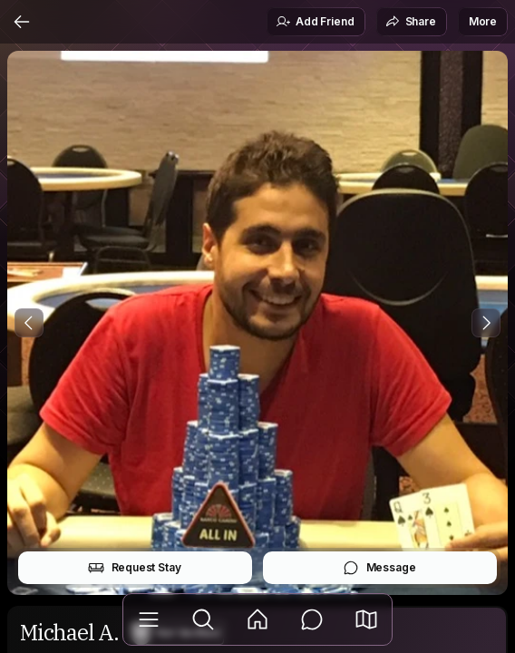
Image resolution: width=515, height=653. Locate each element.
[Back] (21, 21)
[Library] (148, 619)
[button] (366, 619)
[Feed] (257, 619)
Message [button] (379, 568)
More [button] (483, 21)
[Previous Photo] (29, 322)
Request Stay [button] (134, 568)
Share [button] (410, 22)
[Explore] (203, 619)
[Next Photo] (485, 322)
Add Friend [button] (315, 22)
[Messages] (311, 619)
